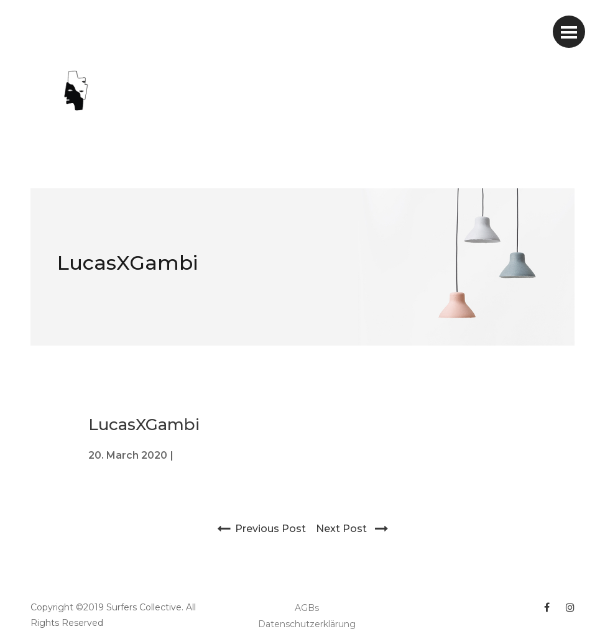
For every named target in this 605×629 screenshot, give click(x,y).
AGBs (307, 607)
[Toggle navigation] (569, 32)
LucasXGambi (127, 262)
